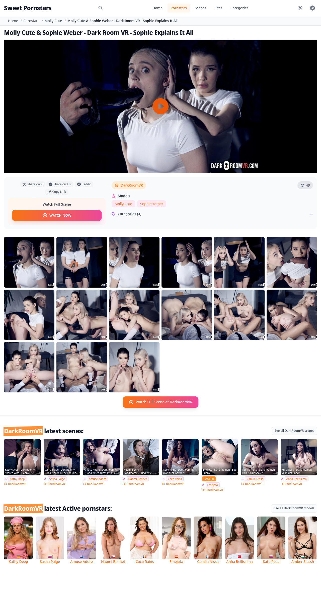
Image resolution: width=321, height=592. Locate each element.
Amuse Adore (97, 479)
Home (157, 8)
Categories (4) (212, 213)
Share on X (32, 184)
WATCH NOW (56, 215)
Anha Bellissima (296, 479)
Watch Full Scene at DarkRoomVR (160, 401)
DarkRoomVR (129, 185)
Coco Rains (175, 479)
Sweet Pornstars (27, 8)
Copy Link (57, 192)
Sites (218, 8)
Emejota (212, 485)
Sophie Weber (151, 203)
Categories (239, 8)
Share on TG (59, 184)
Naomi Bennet (137, 479)
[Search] (100, 8)
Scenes (200, 8)
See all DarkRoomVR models (294, 508)
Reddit (84, 184)
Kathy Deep (17, 479)
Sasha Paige (57, 479)
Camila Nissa (255, 479)
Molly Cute (53, 20)
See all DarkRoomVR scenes (294, 430)
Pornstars (179, 8)
